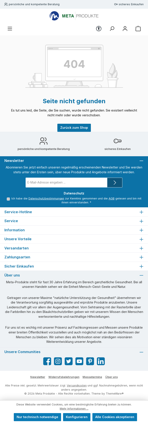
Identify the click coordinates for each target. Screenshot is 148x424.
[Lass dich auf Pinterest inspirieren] (90, 361)
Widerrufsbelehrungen (63, 377)
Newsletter (37, 377)
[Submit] (114, 182)
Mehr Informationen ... (74, 408)
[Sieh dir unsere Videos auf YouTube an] (79, 361)
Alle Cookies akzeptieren (114, 417)
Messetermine (92, 377)
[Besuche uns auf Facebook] (47, 361)
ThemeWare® (115, 393)
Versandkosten (77, 385)
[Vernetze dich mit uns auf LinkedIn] (101, 361)
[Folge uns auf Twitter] (69, 361)
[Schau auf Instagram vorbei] (58, 361)
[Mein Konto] (125, 28)
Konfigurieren (77, 417)
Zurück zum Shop (74, 127)
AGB (112, 198)
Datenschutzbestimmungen (46, 198)
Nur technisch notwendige (37, 417)
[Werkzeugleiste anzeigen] (98, 28)
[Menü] (9, 28)
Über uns (111, 377)
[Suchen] (111, 28)
